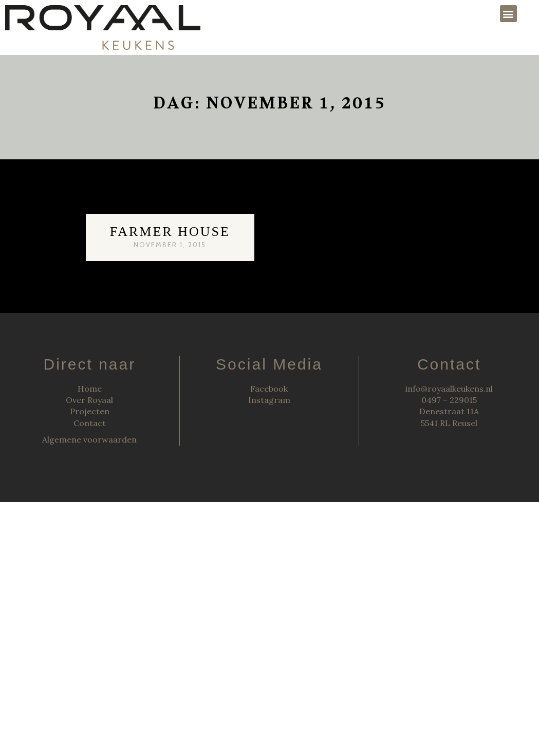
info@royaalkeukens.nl (449, 388)
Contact (89, 423)
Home (90, 388)
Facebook (269, 388)
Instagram (269, 400)
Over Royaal (89, 400)
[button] (508, 13)
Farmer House (170, 231)
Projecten (89, 411)
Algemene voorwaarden (89, 439)
